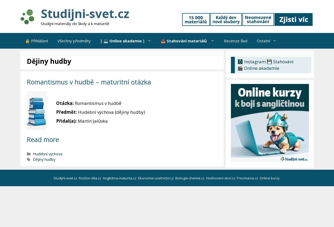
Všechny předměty (74, 40)
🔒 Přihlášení (36, 40)
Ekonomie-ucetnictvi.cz (156, 178)
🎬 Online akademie (258, 68)
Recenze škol (235, 40)
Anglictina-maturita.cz (120, 178)
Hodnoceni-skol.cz (221, 178)
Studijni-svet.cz (85, 13)
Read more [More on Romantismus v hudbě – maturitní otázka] (43, 139)
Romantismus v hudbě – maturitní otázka (89, 81)
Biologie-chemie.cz (190, 178)
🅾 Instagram (251, 62)
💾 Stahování (280, 62)
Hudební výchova (47, 153)
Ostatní (269, 41)
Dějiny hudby (44, 159)
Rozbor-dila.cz (90, 178)
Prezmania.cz (248, 178)
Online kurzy (270, 178)
